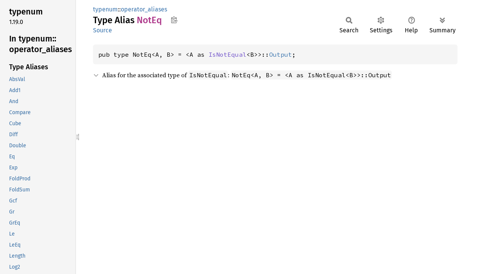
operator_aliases (144, 9)
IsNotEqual (227, 54)
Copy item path (174, 19)
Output (280, 54)
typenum (105, 9)
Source (102, 30)
